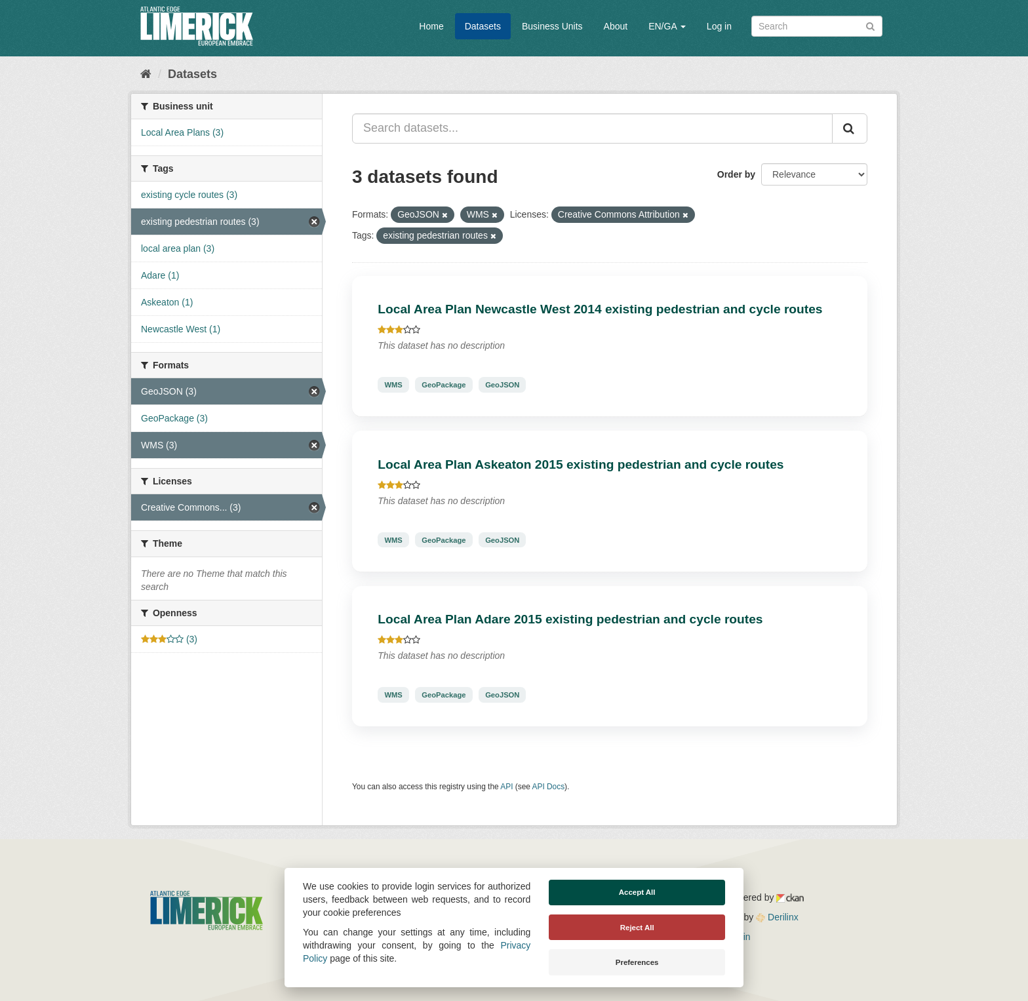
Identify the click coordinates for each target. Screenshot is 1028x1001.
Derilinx (777, 917)
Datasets (483, 26)
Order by (736, 174)
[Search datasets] (816, 26)
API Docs (548, 786)
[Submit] (870, 25)
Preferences (637, 962)
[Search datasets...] (592, 128)
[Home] (145, 74)
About (616, 26)
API (506, 786)
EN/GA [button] (667, 26)
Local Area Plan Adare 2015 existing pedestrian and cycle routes (570, 619)
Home (431, 26)
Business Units (552, 26)
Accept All (637, 892)
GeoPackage (443, 385)
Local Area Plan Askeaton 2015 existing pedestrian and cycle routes (580, 464)
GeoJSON (502, 385)
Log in (719, 26)
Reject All (637, 928)
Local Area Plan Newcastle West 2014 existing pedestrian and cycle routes (600, 309)
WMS (393, 385)
